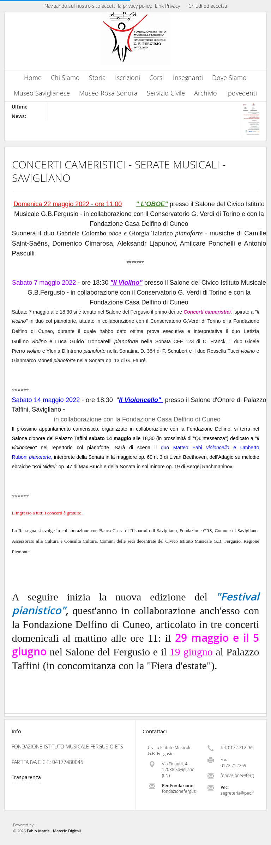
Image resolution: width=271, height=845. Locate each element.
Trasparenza (26, 777)
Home (33, 78)
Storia (97, 78)
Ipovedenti (241, 93)
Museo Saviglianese (42, 93)
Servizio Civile (166, 93)
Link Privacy (167, 5)
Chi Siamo (65, 78)
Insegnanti (188, 78)
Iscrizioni (127, 78)
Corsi (156, 78)
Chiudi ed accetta (207, 5)
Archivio (205, 93)
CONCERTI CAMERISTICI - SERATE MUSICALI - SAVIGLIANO (119, 171)
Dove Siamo (229, 78)
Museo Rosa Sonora (108, 93)
